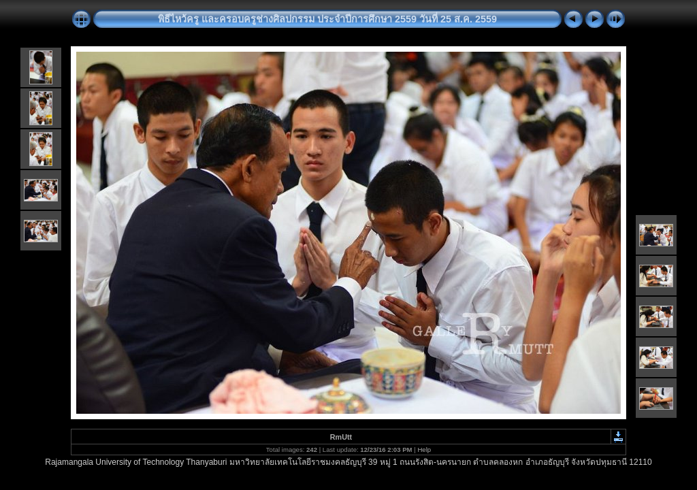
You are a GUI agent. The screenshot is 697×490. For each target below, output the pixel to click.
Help (424, 449)
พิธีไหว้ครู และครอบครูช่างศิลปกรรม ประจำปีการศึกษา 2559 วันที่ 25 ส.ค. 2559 (327, 19)
